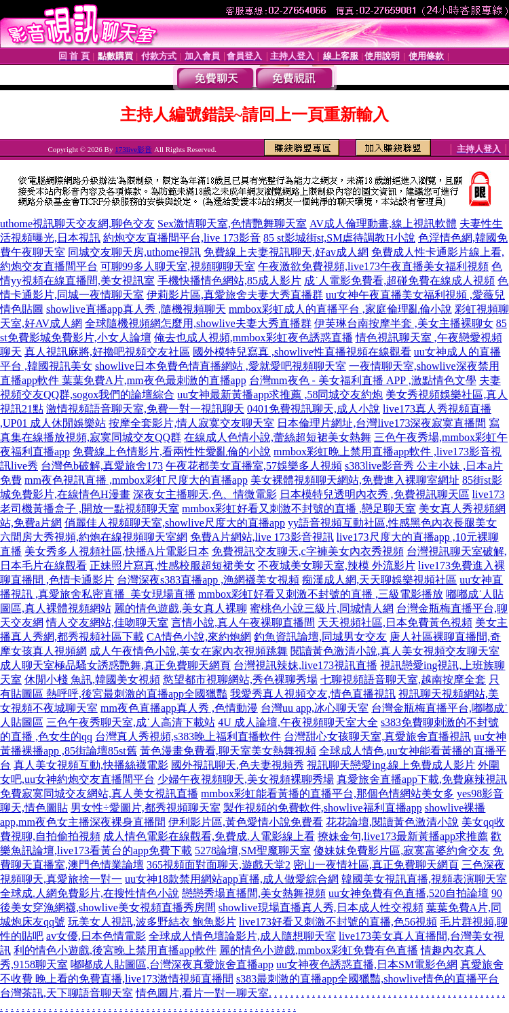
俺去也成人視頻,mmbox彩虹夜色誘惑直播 (253, 337)
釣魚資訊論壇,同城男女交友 (320, 637)
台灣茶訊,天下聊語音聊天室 (66, 993)
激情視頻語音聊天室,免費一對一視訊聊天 (145, 409)
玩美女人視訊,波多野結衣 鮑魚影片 (152, 922)
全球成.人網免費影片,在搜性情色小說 (89, 893)
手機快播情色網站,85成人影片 (229, 280)
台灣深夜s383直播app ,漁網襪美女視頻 (208, 580)
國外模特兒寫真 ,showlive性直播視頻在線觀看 (302, 352)
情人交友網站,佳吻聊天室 (107, 622)
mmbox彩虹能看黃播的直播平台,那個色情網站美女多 (327, 793)
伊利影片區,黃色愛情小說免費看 (245, 822)
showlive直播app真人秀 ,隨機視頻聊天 (136, 309)
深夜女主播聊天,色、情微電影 (205, 494)
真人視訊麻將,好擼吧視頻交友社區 (107, 352)
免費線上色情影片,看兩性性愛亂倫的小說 (172, 451)
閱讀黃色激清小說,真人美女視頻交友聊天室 (394, 651)
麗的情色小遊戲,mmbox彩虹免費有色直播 (318, 950)
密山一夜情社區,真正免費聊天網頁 (376, 865)
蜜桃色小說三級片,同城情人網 (322, 608)
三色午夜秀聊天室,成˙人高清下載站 (130, 722)
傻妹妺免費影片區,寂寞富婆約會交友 (402, 850)
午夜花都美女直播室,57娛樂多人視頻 (254, 466)
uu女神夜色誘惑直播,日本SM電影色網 (366, 964)
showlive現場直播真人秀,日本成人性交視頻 (321, 907)
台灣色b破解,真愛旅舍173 (102, 466)
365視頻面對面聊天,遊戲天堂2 (218, 865)
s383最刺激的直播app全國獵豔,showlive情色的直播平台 (367, 979)
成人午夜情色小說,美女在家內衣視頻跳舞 (189, 651)
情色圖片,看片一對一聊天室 (202, 993)
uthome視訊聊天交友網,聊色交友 (77, 223)
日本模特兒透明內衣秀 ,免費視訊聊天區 (375, 494)
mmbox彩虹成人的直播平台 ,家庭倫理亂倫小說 (340, 309)
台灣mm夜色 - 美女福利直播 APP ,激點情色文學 (362, 380)
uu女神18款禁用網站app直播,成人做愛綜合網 (232, 879)
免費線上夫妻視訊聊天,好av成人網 (286, 252)
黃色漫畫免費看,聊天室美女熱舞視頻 (228, 751)
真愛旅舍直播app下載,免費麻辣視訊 (422, 779)
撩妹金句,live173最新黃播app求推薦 (403, 836)
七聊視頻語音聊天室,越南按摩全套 (403, 679)
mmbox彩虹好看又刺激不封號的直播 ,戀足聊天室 (299, 508)
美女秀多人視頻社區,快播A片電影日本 (116, 551)
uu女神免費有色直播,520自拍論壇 (408, 893)
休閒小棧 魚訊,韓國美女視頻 (92, 679)
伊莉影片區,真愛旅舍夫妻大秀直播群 (235, 295)
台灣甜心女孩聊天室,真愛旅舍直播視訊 (377, 736)
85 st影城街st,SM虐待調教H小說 (339, 238)
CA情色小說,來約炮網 (199, 637)
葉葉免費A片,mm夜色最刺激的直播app (154, 380)
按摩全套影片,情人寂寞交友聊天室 (191, 423)
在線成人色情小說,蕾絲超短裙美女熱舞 (277, 437)
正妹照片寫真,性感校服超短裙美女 (172, 565)
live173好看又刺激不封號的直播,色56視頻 (338, 922)
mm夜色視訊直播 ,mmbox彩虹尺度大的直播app (136, 480)
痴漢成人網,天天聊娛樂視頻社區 (379, 580)
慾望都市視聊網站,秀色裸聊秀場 (240, 679)
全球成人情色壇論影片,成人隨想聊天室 (242, 936)
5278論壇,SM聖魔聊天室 (253, 850)
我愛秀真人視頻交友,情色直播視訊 (313, 694)
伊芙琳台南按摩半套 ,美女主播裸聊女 (403, 323)
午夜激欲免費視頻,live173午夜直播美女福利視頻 (373, 266)
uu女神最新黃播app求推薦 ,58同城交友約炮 (280, 394)
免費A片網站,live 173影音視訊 (262, 537)
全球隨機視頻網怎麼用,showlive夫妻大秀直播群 (198, 323)
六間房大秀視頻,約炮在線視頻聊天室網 (93, 537)
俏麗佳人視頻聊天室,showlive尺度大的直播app (174, 523)
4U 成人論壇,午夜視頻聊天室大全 (298, 722)
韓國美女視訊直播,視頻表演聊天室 (424, 879)
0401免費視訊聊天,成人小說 (313, 409)
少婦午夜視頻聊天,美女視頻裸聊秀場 (245, 779)
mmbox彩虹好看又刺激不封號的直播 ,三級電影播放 (320, 594)
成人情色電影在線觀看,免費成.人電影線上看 (209, 836)
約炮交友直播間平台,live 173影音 (182, 238)
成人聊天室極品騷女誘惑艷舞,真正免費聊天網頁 (115, 665)
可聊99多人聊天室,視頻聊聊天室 (177, 266)
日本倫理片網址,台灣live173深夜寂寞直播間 (381, 423)
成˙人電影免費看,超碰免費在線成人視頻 (399, 280)
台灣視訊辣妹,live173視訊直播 (305, 665)
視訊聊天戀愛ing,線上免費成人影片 (391, 765)
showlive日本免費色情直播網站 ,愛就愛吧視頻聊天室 (220, 366)
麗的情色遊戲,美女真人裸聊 (180, 608)
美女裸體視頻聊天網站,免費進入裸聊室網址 (354, 480)
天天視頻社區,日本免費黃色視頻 (395, 622)
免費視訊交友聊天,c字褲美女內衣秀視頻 (308, 551)
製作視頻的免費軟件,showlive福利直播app (322, 808)
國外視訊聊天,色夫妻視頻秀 (237, 765)
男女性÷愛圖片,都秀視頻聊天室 (146, 808)
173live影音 (133, 149)
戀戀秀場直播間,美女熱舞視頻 (254, 893)
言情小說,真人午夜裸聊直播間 (243, 622)
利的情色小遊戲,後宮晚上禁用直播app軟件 (115, 950)
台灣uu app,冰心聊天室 (315, 708)
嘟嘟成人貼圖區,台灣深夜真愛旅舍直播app (172, 964)
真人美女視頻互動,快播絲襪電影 (91, 765)
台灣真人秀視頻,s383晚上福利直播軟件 (188, 736)
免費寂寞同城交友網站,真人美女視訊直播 (99, 793)
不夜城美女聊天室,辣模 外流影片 (336, 565)
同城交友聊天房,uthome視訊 (134, 252)
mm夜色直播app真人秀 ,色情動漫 (179, 708)
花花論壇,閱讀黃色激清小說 (392, 822)
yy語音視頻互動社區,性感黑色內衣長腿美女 (392, 523)
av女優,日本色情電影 (96, 936)
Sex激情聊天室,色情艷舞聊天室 (232, 223)
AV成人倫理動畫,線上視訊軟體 (383, 223)
